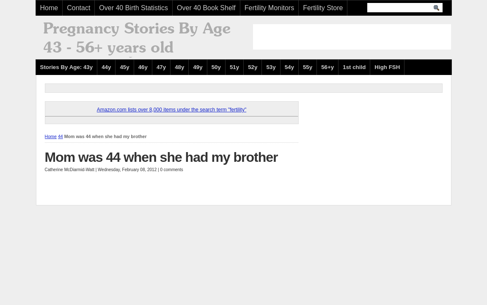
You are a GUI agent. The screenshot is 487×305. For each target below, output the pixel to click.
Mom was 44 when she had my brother (161, 157)
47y (161, 67)
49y (197, 67)
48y (179, 67)
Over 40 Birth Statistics (133, 7)
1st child (354, 67)
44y (106, 67)
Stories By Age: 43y (66, 67)
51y (234, 67)
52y (252, 67)
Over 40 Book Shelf (206, 7)
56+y (327, 67)
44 (60, 136)
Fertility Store (323, 7)
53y (270, 67)
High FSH (387, 67)
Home (49, 7)
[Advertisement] (352, 37)
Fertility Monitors (269, 7)
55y (307, 67)
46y (143, 67)
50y (216, 67)
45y (124, 67)
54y (289, 67)
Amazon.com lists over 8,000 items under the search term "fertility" (171, 110)
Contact (78, 7)
